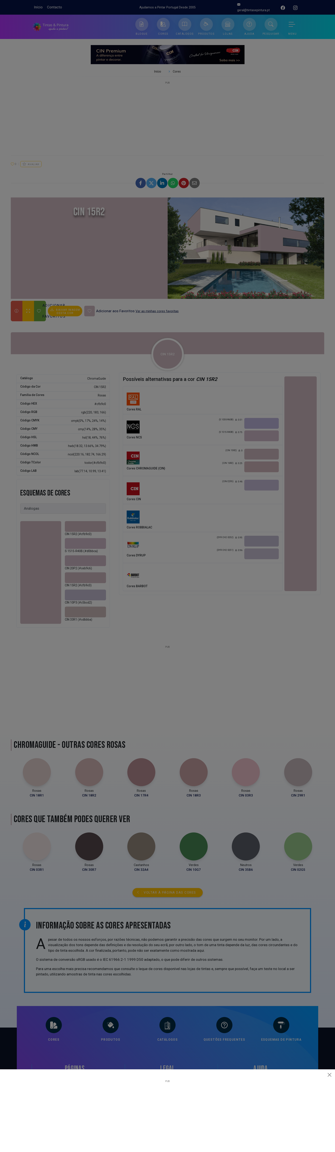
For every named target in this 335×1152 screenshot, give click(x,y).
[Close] (329, 1074)
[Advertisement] (167, 1112)
